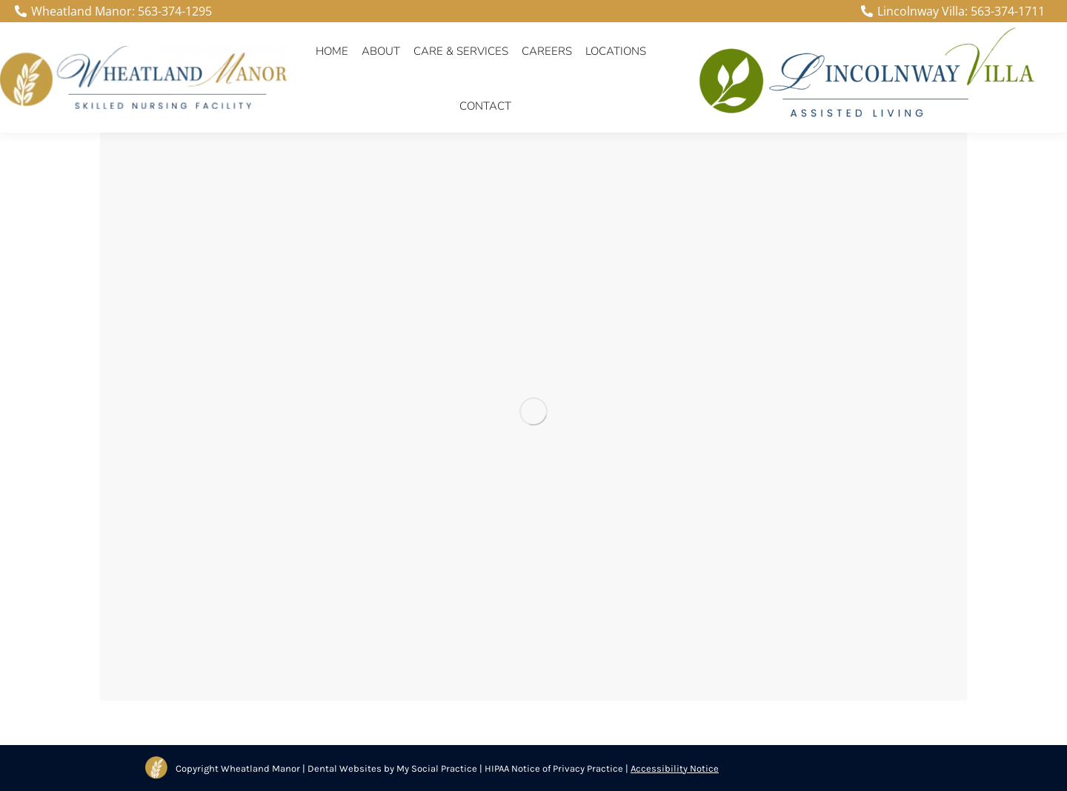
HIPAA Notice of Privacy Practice (554, 768)
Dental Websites (345, 768)
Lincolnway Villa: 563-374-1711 (953, 11)
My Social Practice (435, 768)
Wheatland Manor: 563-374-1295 (113, 11)
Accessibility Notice (675, 768)
